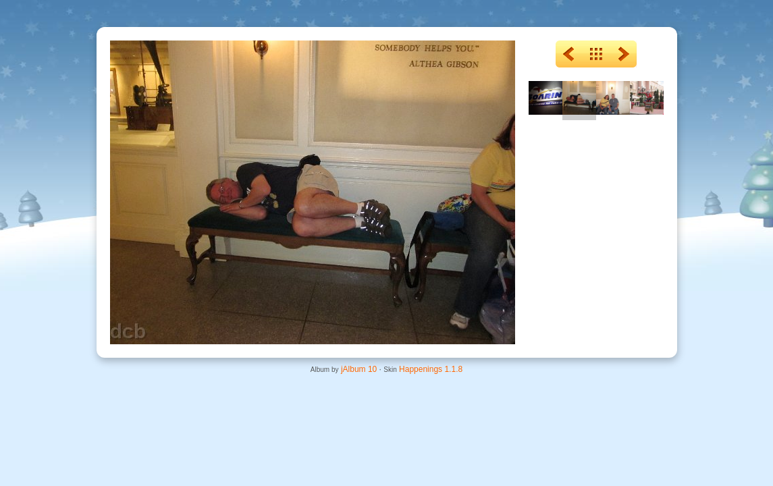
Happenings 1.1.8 (430, 369)
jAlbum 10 (359, 369)
